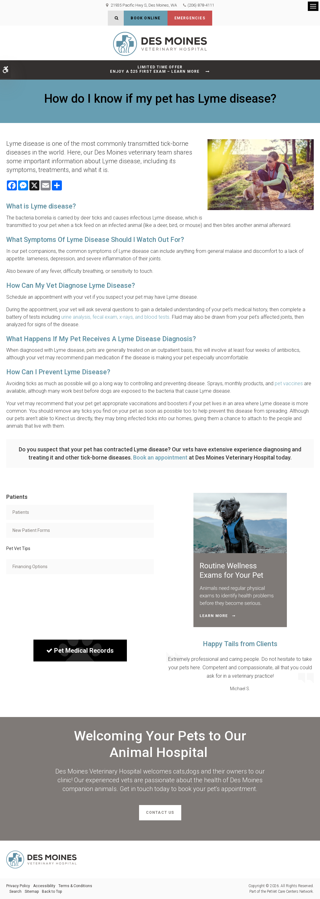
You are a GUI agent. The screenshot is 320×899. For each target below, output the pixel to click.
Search (15, 891)
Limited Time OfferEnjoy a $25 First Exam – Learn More (154, 69)
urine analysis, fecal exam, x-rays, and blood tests (115, 317)
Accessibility (44, 886)
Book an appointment (160, 457)
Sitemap (32, 891)
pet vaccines (289, 383)
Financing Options (30, 566)
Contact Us (160, 812)
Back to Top (52, 891)
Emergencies (189, 18)
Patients (20, 512)
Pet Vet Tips (18, 548)
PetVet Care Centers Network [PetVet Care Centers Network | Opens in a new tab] (290, 891)
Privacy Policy (18, 886)
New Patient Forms (31, 530)
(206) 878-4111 (201, 5)
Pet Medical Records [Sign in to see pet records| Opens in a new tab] (80, 650)
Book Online (145, 18)
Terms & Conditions (75, 886)
